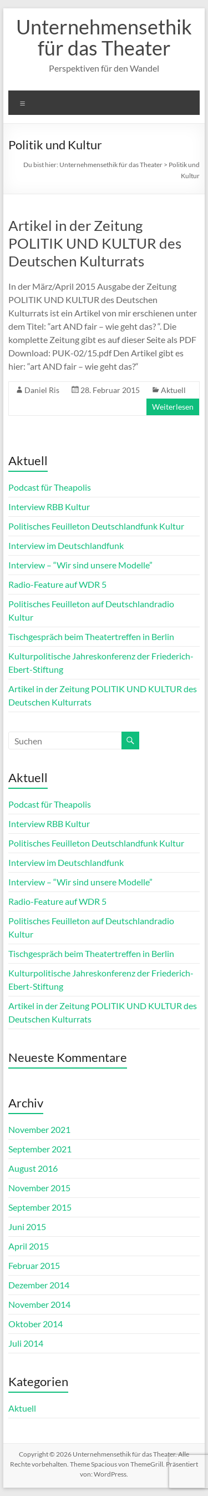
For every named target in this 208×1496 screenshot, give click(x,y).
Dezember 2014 (38, 1285)
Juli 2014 (25, 1343)
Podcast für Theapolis (49, 487)
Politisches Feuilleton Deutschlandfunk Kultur (96, 526)
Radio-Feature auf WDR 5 (57, 584)
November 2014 (39, 1304)
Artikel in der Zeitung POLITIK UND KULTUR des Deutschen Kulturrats (94, 243)
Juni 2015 (27, 1226)
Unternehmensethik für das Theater (104, 37)
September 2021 (40, 1149)
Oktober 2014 (35, 1323)
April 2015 (28, 1246)
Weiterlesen (173, 406)
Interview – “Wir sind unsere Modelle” (80, 565)
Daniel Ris (41, 390)
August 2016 (33, 1168)
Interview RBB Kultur (49, 506)
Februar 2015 (34, 1265)
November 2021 (39, 1129)
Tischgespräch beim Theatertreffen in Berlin (91, 636)
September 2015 (40, 1207)
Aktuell (173, 390)
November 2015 (39, 1187)
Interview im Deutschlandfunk (66, 545)
